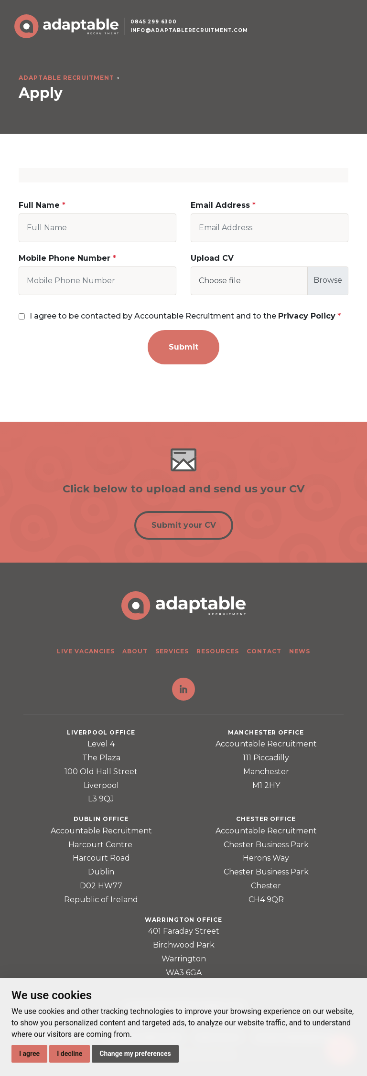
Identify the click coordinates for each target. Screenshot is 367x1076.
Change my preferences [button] (135, 1053)
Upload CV (212, 258)
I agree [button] (29, 1053)
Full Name (39, 205)
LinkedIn (183, 689)
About (135, 651)
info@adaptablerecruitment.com (189, 30)
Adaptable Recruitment (66, 77)
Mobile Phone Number (64, 258)
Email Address (220, 205)
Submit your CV (183, 525)
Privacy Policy (306, 315)
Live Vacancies (85, 651)
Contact (264, 651)
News (299, 651)
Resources (217, 651)
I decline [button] (69, 1053)
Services (172, 651)
